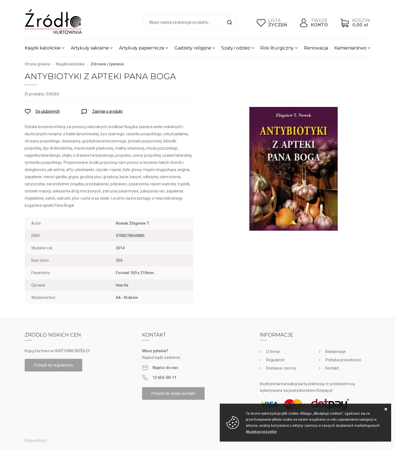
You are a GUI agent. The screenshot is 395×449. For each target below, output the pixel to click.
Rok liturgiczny (277, 48)
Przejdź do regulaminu (53, 365)
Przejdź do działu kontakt (173, 393)
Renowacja (316, 48)
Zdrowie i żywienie (107, 64)
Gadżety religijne (192, 48)
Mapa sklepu (36, 440)
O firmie (273, 351)
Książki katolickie (43, 48)
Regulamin (275, 360)
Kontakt (332, 368)
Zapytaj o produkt (107, 111)
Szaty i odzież (235, 48)
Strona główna (37, 64)
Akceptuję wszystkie (261, 432)
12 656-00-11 (164, 377)
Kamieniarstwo (350, 48)
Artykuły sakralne (90, 48)
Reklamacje (335, 351)
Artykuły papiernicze (141, 48)
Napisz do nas (165, 367)
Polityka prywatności (343, 360)
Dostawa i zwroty (281, 368)
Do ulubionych (48, 111)
